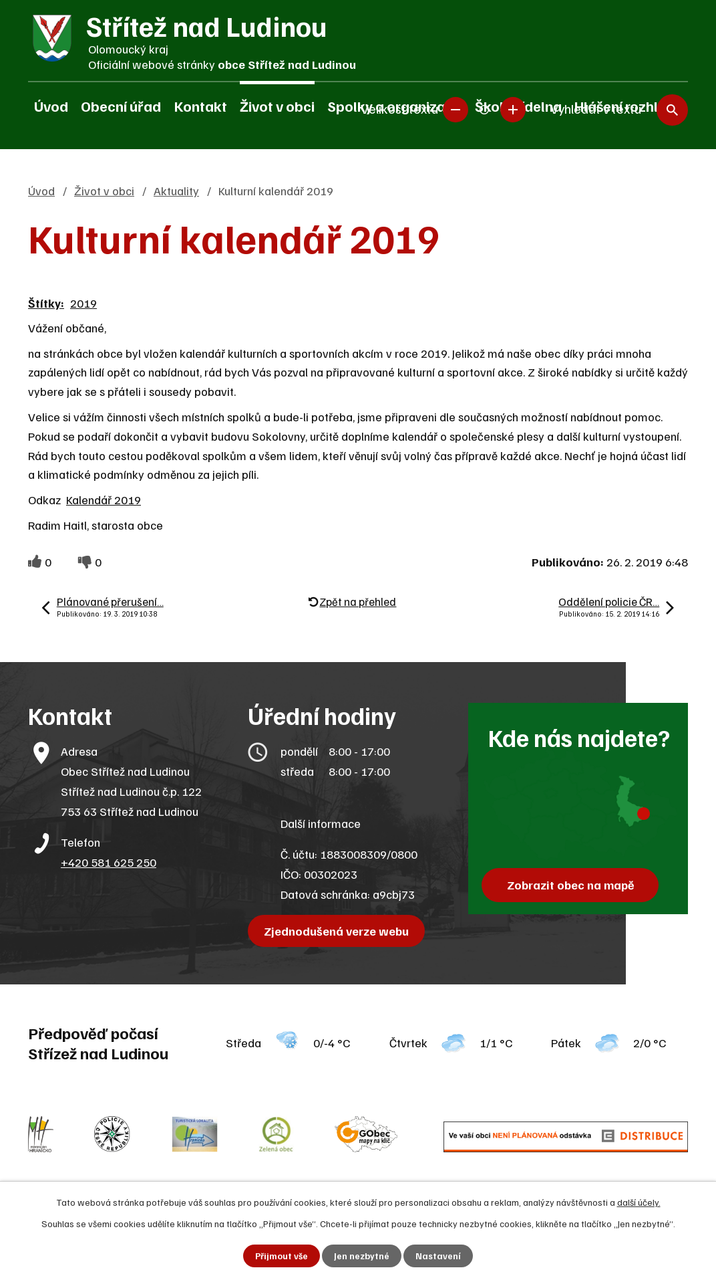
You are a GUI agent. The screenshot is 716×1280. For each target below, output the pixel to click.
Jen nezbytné (362, 1255)
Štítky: (46, 303)
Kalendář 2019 (103, 499)
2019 (83, 303)
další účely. (639, 1201)
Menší (455, 107)
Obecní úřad (121, 105)
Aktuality (176, 190)
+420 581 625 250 (108, 862)
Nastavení (439, 1255)
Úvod (51, 105)
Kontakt (200, 105)
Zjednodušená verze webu (338, 931)
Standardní (484, 107)
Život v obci (277, 105)
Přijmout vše (281, 1255)
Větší (513, 107)
